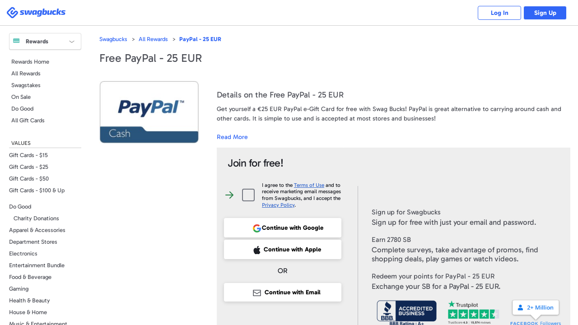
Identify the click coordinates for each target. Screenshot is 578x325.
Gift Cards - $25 (28, 166)
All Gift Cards (28, 120)
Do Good (22, 108)
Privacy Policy (278, 205)
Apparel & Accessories (37, 230)
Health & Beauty (29, 300)
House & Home (28, 312)
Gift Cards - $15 (28, 155)
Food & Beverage (30, 277)
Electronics (23, 253)
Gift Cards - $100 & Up (37, 190)
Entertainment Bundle (37, 265)
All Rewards (26, 73)
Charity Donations (36, 218)
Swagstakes (26, 85)
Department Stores (33, 241)
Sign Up (544, 13)
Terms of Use (309, 185)
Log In (497, 13)
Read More (232, 137)
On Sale (21, 96)
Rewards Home (30, 61)
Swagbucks (113, 39)
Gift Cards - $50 (29, 178)
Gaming (18, 288)
